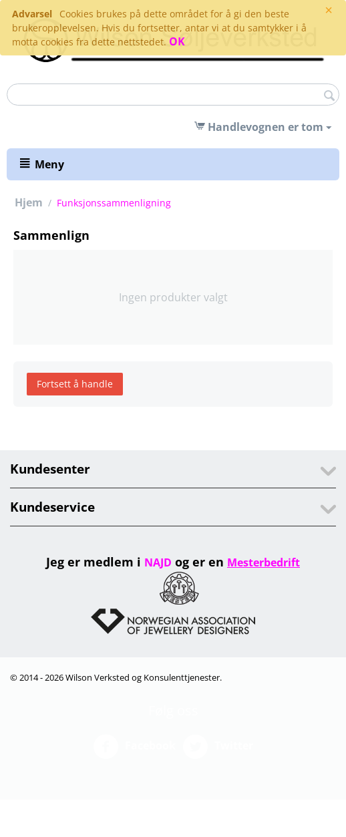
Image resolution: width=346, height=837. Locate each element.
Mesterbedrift (263, 562)
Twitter (217, 747)
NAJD (158, 562)
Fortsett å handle (75, 383)
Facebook (134, 747)
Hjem (29, 202)
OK (177, 41)
